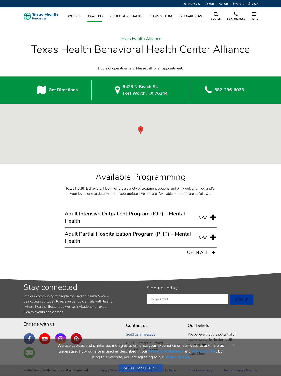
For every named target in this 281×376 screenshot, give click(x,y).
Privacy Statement (165, 351)
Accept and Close (140, 368)
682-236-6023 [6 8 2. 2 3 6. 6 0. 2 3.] (229, 90)
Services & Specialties (126, 16)
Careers (223, 4)
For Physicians (192, 4)
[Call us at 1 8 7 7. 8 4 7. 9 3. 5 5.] (236, 16)
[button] (140, 130)
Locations (95, 16)
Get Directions (63, 90)
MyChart (238, 4)
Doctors (73, 16)
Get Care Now (191, 16)
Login (253, 4)
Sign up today (162, 288)
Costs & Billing (161, 16)
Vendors (209, 4)
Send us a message (140, 334)
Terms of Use (204, 351)
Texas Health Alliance (140, 39)
